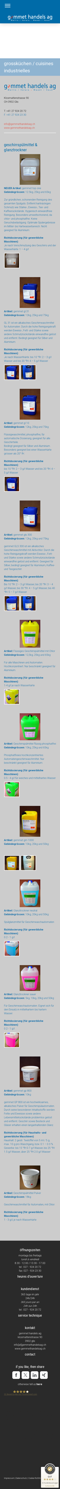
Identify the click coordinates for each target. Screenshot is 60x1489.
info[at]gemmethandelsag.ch (30, 1344)
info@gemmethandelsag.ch (19, 124)
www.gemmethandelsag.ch (19, 127)
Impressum (9, 1478)
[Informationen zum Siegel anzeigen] (50, 1486)
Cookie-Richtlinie (35, 1478)
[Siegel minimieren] (57, 1468)
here (39, 1384)
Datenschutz (21, 1478)
